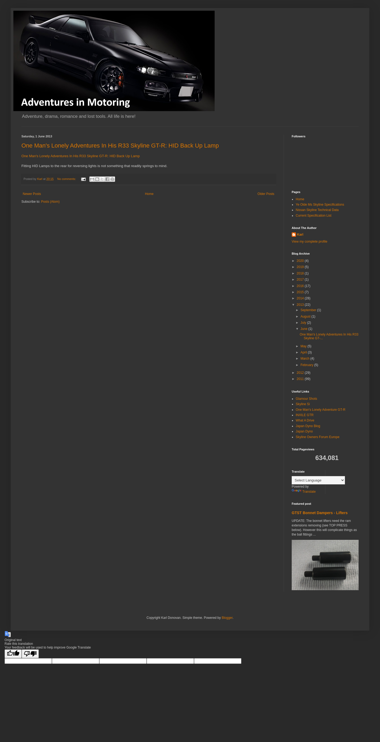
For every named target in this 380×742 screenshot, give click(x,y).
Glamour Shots (306, 399)
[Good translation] (13, 653)
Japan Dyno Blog (308, 426)
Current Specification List (313, 215)
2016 (301, 286)
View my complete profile (309, 241)
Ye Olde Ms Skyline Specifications (320, 204)
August (306, 316)
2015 (301, 292)
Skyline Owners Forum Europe (317, 437)
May (304, 346)
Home (149, 194)
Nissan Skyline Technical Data (317, 210)
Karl (300, 234)
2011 (301, 379)
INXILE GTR (305, 415)
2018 (301, 273)
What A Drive (305, 420)
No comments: (67, 178)
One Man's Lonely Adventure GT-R (320, 410)
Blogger (227, 618)
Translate (304, 492)
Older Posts (265, 194)
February (307, 365)
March (305, 358)
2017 (301, 279)
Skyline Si (303, 404)
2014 (301, 298)
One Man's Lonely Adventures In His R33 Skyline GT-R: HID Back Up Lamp (120, 145)
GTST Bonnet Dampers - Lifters (320, 513)
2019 (301, 267)
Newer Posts (32, 194)
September (309, 310)
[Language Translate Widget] (318, 480)
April (304, 352)
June (304, 329)
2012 (301, 373)
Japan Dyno (304, 431)
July (304, 323)
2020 (301, 261)
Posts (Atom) (50, 202)
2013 (301, 305)
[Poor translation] (30, 653)
